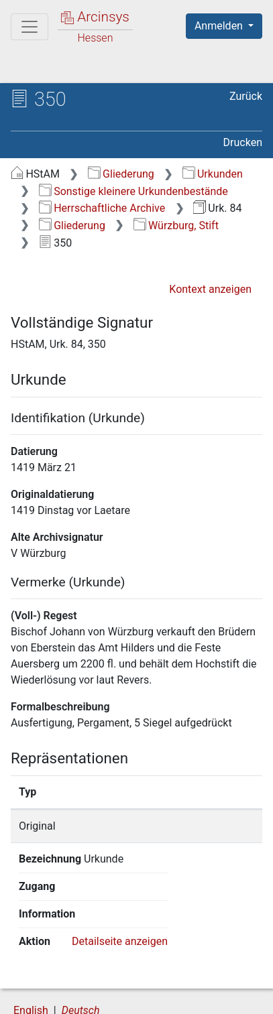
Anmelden (220, 25)
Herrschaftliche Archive (102, 208)
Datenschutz (178, 982)
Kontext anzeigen (210, 289)
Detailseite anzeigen (120, 886)
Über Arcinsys (78, 982)
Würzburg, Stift (176, 225)
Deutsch (81, 956)
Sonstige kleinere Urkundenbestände (133, 191)
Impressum (180, 996)
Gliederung (121, 174)
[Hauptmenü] (29, 26)
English (30, 956)
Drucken (242, 142)
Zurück (245, 96)
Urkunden (212, 174)
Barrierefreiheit (80, 996)
